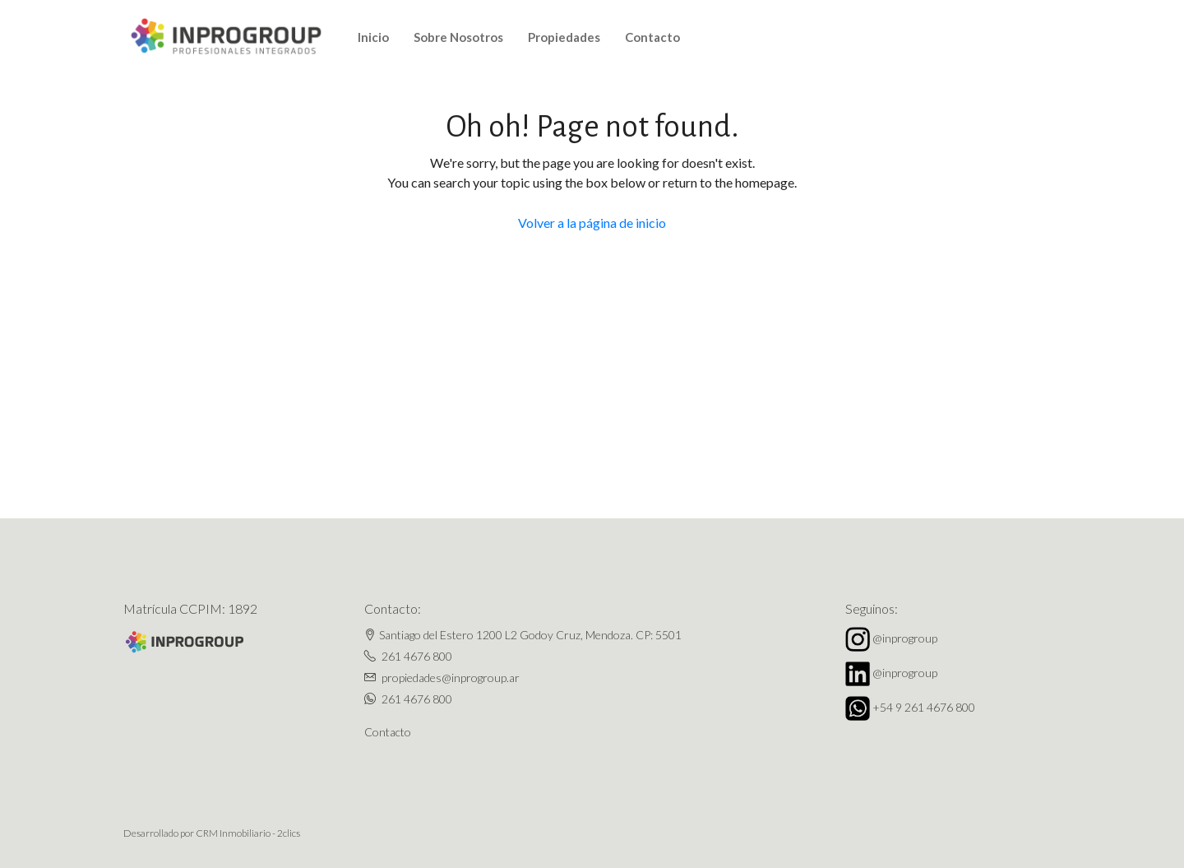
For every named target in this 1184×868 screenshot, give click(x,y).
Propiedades (564, 37)
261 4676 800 (417, 656)
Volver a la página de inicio (592, 222)
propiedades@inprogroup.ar (451, 678)
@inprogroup (904, 638)
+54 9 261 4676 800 (923, 707)
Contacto (652, 37)
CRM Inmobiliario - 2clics (248, 833)
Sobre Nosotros (458, 37)
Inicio (373, 37)
